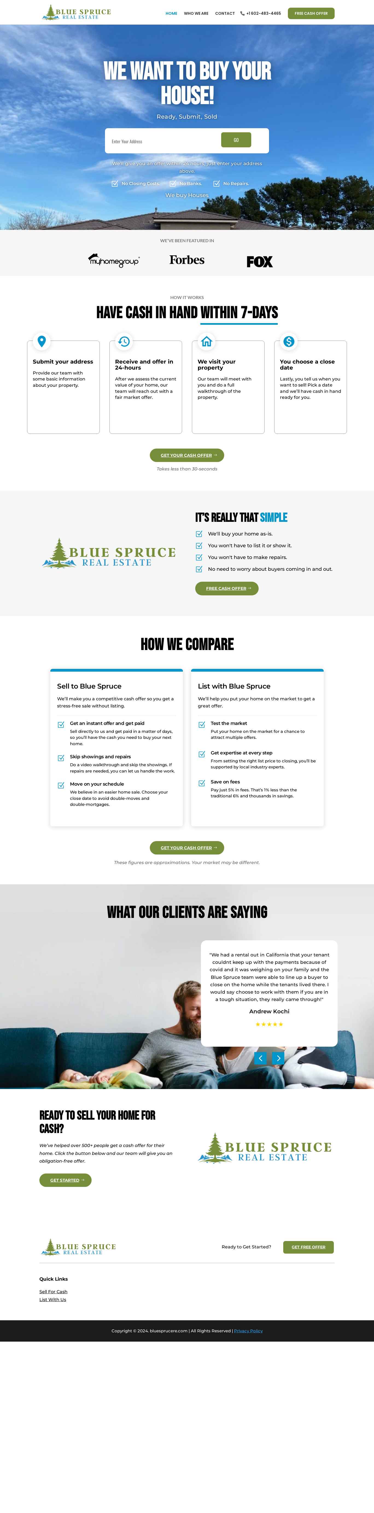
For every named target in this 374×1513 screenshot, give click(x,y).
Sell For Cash (53, 1403)
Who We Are (196, 13)
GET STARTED (64, 1262)
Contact (225, 13)
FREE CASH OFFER (311, 13)
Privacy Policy (248, 1442)
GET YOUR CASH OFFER (186, 455)
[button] (260, 1111)
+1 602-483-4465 (263, 13)
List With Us (52, 1411)
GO (236, 139)
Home (171, 13)
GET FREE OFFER (308, 1358)
